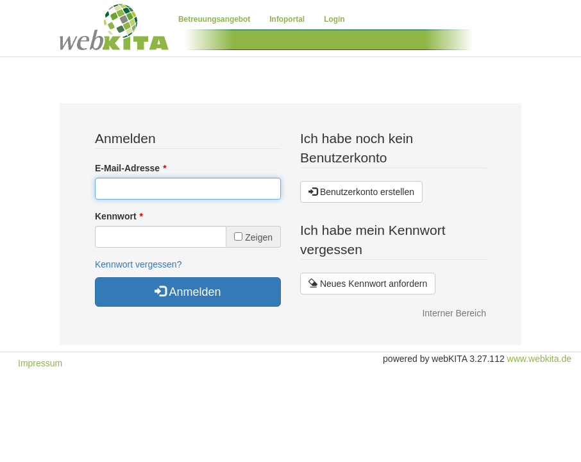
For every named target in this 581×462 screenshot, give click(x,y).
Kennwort (116, 216)
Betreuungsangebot (214, 19)
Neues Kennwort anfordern (367, 283)
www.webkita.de (539, 359)
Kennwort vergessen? (138, 264)
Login (334, 19)
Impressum (40, 363)
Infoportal (287, 19)
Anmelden (188, 291)
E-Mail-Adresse (127, 168)
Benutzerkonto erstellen (361, 192)
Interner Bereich (454, 313)
